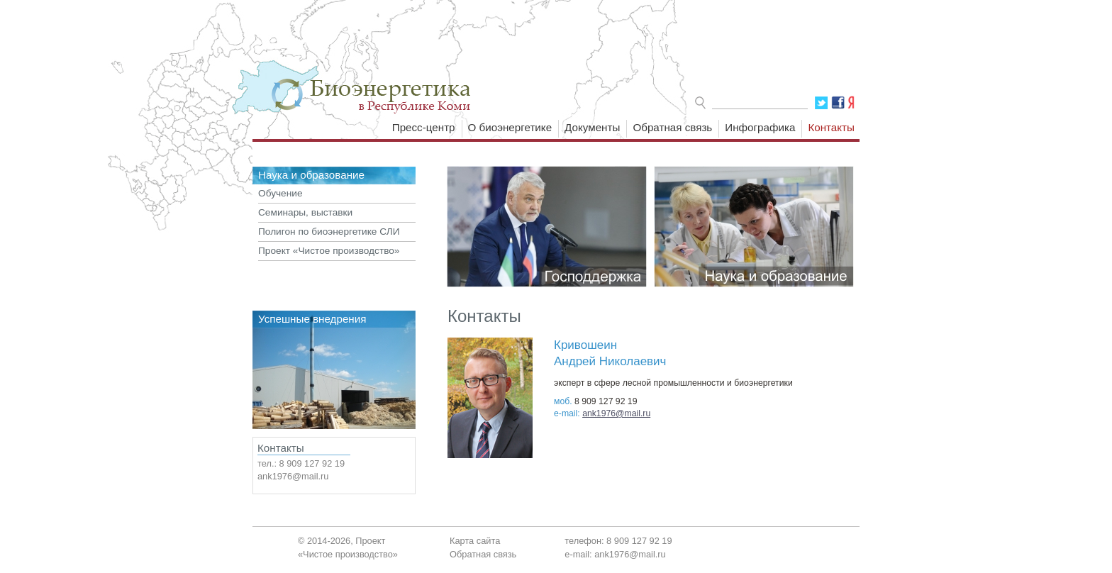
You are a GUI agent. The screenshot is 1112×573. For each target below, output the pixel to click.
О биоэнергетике (510, 127)
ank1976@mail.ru (616, 413)
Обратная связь (672, 127)
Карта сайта (475, 540)
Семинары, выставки (305, 212)
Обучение (280, 193)
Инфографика (760, 127)
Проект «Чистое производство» (328, 250)
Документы (592, 127)
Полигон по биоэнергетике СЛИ (328, 231)
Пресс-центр (423, 127)
